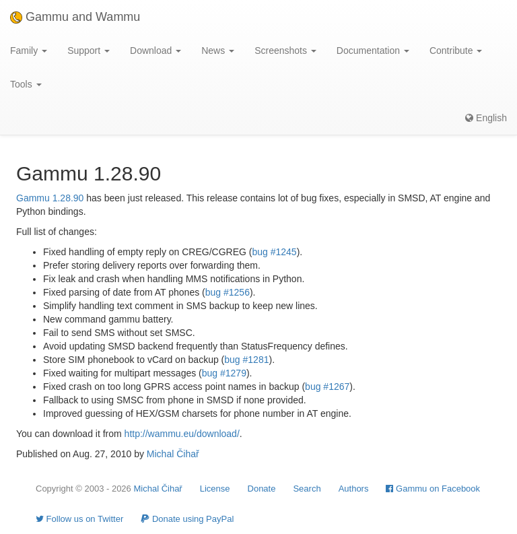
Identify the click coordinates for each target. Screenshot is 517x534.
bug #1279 (224, 373)
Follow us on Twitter (79, 519)
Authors (354, 488)
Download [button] (155, 50)
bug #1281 (246, 359)
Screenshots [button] (285, 50)
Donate (262, 488)
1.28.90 (68, 198)
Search (306, 488)
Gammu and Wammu (75, 17)
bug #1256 (227, 292)
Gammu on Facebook (433, 488)
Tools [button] (26, 84)
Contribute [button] (455, 50)
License (215, 488)
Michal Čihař (173, 453)
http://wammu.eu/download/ (182, 433)
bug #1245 (274, 251)
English (486, 117)
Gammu (33, 198)
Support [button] (88, 50)
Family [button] (28, 50)
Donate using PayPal (187, 519)
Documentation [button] (373, 50)
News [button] (217, 50)
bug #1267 (327, 386)
